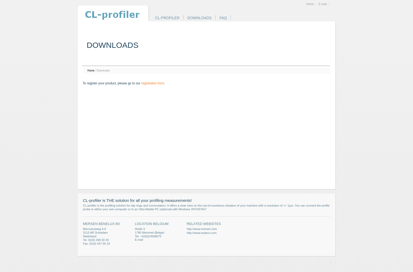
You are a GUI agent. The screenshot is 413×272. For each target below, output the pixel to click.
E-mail (322, 4)
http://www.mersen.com (202, 228)
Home (310, 4)
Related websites (204, 224)
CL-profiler (167, 18)
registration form (152, 83)
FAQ (223, 18)
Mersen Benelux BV (101, 224)
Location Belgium (152, 224)
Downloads (200, 18)
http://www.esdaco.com (202, 232)
